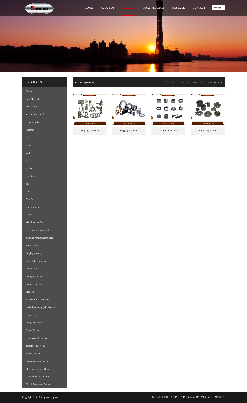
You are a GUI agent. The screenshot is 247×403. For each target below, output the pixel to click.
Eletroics (30, 292)
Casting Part (32, 268)
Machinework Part (35, 222)
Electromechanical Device (38, 369)
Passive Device (33, 353)
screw (28, 145)
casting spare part (34, 276)
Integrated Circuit (34, 322)
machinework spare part (37, 230)
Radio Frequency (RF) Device (40, 307)
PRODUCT (128, 7)
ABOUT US (107, 7)
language (218, 8)
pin (27, 191)
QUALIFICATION (153, 7)
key (27, 184)
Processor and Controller (38, 299)
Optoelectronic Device (36, 338)
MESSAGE (178, 7)
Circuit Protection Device (38, 384)
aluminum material (35, 114)
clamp (29, 214)
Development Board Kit (37, 376)
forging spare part (35, 253)
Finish (29, 91)
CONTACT (199, 7)
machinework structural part (39, 238)
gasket (29, 168)
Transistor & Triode (35, 346)
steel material (32, 106)
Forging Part (32, 245)
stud (28, 153)
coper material (32, 122)
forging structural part (36, 261)
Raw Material (32, 99)
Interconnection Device (37, 361)
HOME (89, 7)
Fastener (30, 130)
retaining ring (32, 176)
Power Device (32, 330)
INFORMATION (191, 397)
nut (27, 160)
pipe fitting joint (33, 207)
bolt (28, 137)
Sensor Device (33, 315)
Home (169, 82)
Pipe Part (30, 199)
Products (182, 82)
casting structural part (36, 284)
